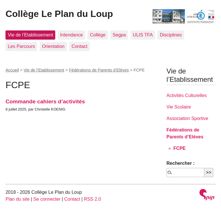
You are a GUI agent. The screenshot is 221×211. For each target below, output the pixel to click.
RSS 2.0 (92, 199)
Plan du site (17, 199)
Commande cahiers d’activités (45, 101)
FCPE (180, 148)
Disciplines (171, 34)
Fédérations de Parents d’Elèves (99, 70)
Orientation (53, 46)
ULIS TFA (143, 34)
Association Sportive (187, 118)
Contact (79, 46)
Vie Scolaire (179, 106)
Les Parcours (21, 46)
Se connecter (46, 199)
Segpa (119, 34)
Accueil (12, 70)
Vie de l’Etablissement (30, 34)
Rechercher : (181, 163)
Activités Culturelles (187, 95)
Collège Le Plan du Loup (59, 14)
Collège (97, 34)
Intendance (71, 34)
